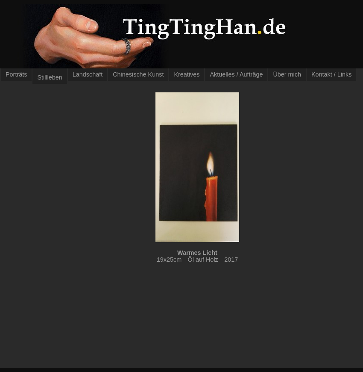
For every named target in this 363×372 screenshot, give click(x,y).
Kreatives (186, 74)
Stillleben (49, 77)
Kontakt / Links (331, 74)
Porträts (16, 74)
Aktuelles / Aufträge (236, 74)
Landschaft (87, 74)
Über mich (287, 74)
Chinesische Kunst (138, 74)
